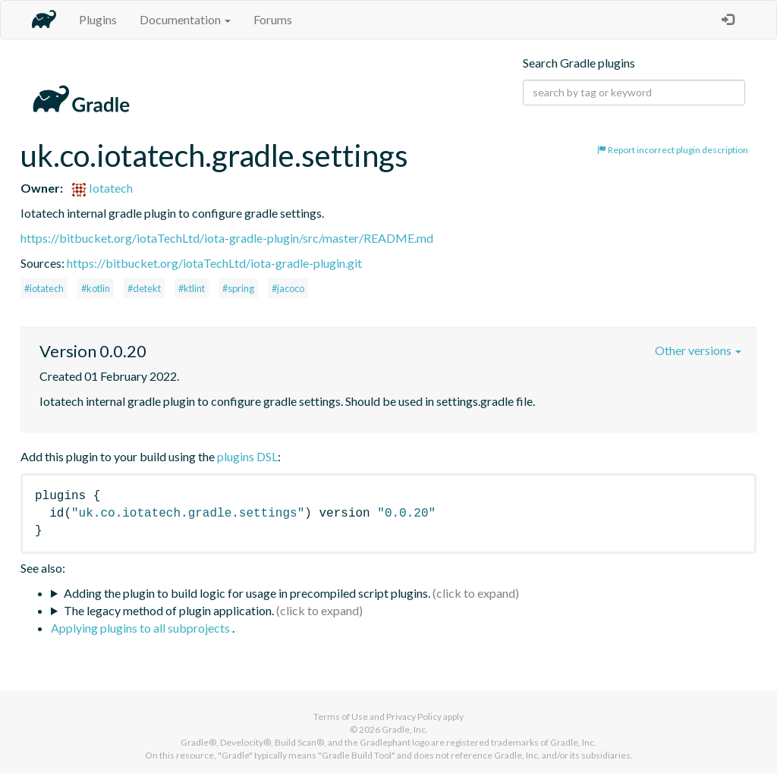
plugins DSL (247, 456)
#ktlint (191, 288)
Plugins (98, 19)
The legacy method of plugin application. (169, 610)
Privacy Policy (414, 716)
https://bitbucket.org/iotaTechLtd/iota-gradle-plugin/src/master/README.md (226, 238)
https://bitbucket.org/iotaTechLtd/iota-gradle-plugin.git (214, 263)
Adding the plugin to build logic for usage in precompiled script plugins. (247, 593)
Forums (272, 19)
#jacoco (288, 288)
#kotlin (95, 288)
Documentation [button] (185, 19)
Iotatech (102, 188)
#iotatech (44, 288)
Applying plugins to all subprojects (141, 628)
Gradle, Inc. (405, 729)
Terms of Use (340, 716)
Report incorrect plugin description (672, 150)
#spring (238, 288)
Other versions (698, 350)
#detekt (144, 288)
